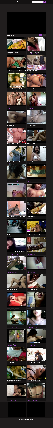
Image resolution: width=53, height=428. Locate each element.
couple (13, 327)
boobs (9, 53)
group (9, 108)
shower (35, 108)
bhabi (34, 254)
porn (31, 272)
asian (31, 309)
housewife (16, 181)
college (29, 327)
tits (31, 126)
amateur (29, 53)
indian (37, 53)
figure (33, 290)
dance (34, 181)
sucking (31, 345)
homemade (33, 53)
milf (15, 199)
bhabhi (15, 90)
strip (12, 53)
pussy (28, 126)
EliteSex (12, 2)
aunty (14, 53)
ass (32, 90)
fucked (12, 400)
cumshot (16, 309)
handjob (14, 126)
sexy (12, 181)
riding (9, 236)
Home (21, 1)
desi (12, 90)
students (12, 363)
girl (30, 199)
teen (28, 108)
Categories (25, 1)
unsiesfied (15, 290)
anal (34, 90)
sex (28, 199)
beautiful (32, 327)
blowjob (37, 363)
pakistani (13, 254)
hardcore (29, 90)
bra (33, 163)
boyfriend (31, 108)
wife (8, 126)
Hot (41, 35)
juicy (8, 400)
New (44, 35)
